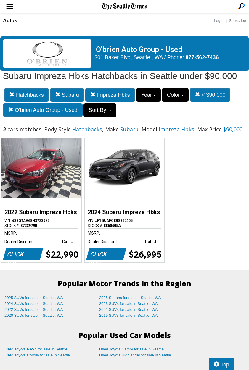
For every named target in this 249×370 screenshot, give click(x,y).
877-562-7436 (202, 57)
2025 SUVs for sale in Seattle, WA (33, 297)
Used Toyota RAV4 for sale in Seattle (36, 349)
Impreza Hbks (110, 95)
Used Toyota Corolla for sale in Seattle (37, 355)
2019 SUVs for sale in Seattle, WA (128, 315)
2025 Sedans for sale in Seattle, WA (130, 297)
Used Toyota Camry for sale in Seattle (131, 349)
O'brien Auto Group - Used (43, 110)
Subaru (67, 95)
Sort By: (100, 110)
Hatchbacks (26, 95)
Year (148, 95)
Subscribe (237, 20)
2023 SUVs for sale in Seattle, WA (128, 303)
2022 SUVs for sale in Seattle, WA (33, 309)
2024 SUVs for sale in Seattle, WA (33, 303)
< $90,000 (210, 95)
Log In (219, 20)
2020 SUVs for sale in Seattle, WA (33, 315)
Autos (10, 20)
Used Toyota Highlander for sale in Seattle (135, 355)
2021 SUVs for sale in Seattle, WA (128, 309)
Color (175, 95)
